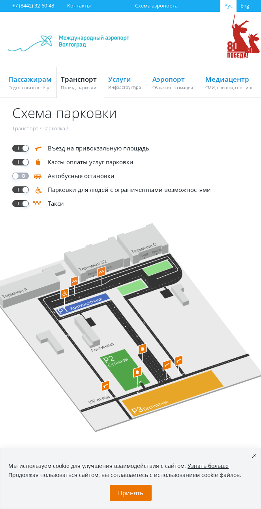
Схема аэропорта (156, 5)
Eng (244, 5)
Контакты (79, 5)
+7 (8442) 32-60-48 (33, 5)
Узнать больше (208, 466)
